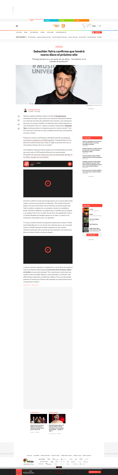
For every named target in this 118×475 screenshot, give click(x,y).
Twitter (18, 120)
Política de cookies (55, 455)
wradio (56, 461)
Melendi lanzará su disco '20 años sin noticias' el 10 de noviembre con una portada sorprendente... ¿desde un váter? (56, 428)
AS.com (75, 459)
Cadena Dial (68, 461)
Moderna (48, 463)
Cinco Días (62, 461)
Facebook (18, 116)
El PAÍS (42, 459)
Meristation (82, 463)
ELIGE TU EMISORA (94, 471)
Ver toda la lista (91, 235)
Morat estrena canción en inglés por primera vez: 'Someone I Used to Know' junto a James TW (37, 427)
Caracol (85, 459)
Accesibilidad (36, 455)
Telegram (18, 128)
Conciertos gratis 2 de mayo (59, 37)
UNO (52, 461)
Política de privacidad (45, 455)
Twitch (65, 439)
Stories (68, 439)
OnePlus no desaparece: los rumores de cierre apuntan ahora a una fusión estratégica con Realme (91, 143)
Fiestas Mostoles (91, 37)
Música (26, 32)
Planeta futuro (79, 461)
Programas (35, 32)
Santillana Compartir (64, 459)
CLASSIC (47, 20)
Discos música (35, 285)
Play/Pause (48, 183)
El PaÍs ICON (62, 463)
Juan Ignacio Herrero (34, 109)
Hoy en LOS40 (50, 32)
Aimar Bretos (82, 37)
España (94, 26)
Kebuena (84, 461)
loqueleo (75, 463)
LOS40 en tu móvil (77, 455)
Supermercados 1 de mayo (44, 37)
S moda (68, 463)
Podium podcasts (56, 463)
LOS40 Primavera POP (61, 32)
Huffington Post (44, 461)
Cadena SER (70, 459)
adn (80, 459)
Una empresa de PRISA (28, 460)
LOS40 (31, 20)
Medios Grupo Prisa (28, 464)
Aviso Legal (29, 455)
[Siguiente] (101, 37)
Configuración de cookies (66, 455)
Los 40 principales (49, 459)
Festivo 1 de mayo (73, 37)
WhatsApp (18, 124)
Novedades (59, 46)
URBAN (77, 20)
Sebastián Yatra (27, 285)
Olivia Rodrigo (32, 37)
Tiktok (53, 439)
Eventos (43, 32)
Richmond (41, 463)
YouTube (56, 439)
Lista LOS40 (19, 32)
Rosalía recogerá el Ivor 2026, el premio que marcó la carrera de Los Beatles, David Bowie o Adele (92, 150)
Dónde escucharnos (87, 455)
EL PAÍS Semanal (73, 461)
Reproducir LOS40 (70, 164)
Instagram (50, 439)
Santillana (56, 459)
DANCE (62, 20)
